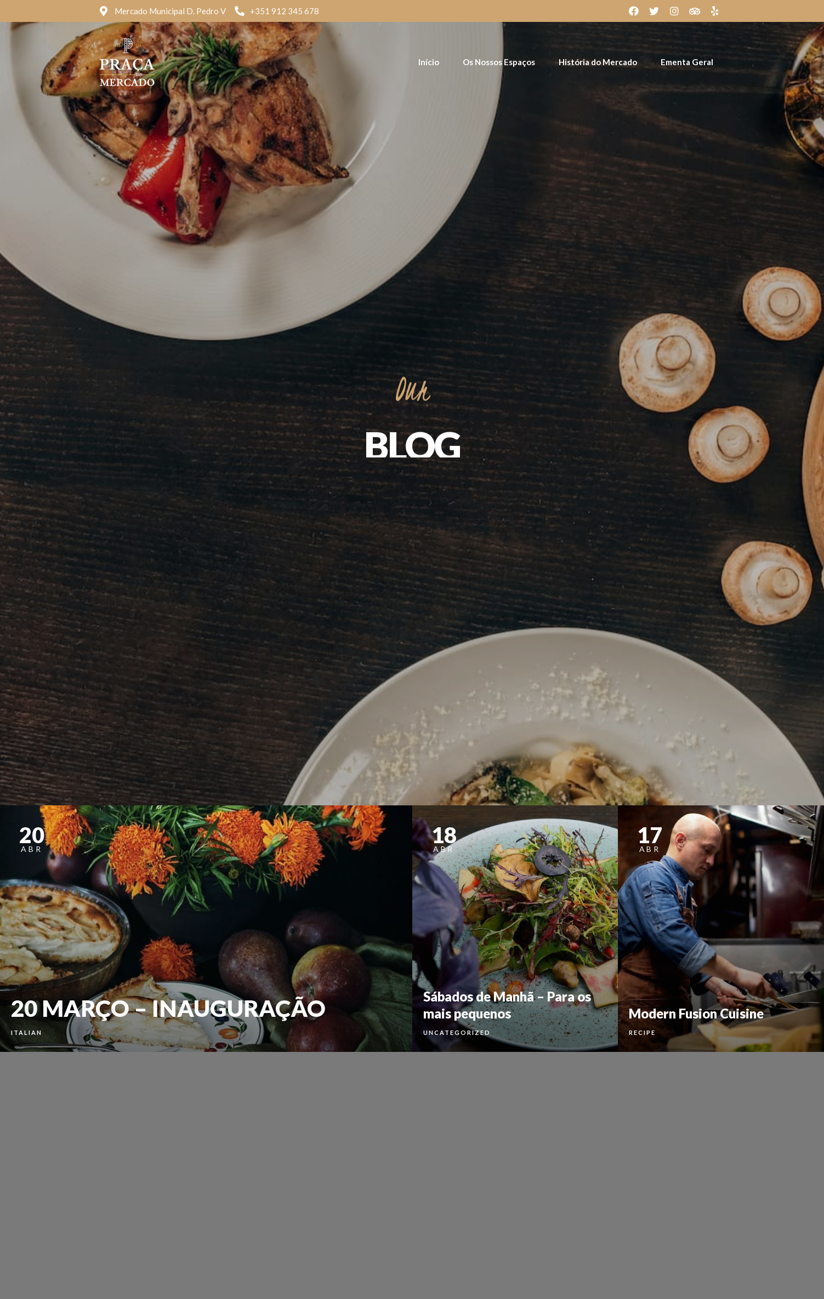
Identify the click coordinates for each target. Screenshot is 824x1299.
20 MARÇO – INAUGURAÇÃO (168, 1008)
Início (428, 62)
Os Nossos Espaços (499, 62)
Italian (26, 1032)
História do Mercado (598, 62)
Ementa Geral (687, 62)
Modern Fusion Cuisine (696, 1013)
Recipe (642, 1032)
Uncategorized (457, 1032)
